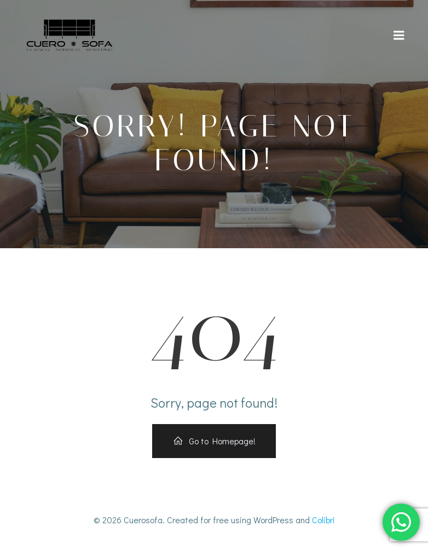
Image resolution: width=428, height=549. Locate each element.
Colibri (323, 519)
